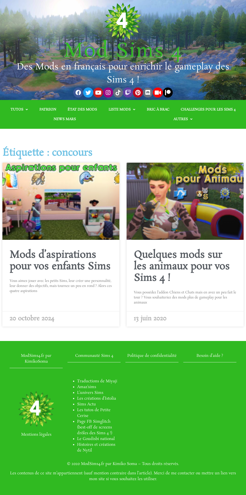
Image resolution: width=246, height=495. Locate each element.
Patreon (47, 109)
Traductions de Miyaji (97, 381)
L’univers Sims (90, 393)
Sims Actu (86, 404)
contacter (186, 473)
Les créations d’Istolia (96, 398)
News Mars (65, 119)
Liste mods (122, 109)
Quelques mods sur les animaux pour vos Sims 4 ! (182, 266)
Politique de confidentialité (152, 356)
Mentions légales (36, 434)
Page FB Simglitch (94, 421)
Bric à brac (158, 109)
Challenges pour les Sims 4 (208, 109)
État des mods (82, 109)
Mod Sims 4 (123, 51)
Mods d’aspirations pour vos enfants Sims (60, 260)
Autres (182, 119)
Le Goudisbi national (96, 439)
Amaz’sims (86, 387)
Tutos (19, 109)
